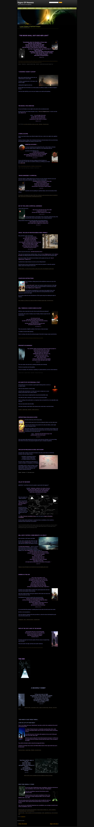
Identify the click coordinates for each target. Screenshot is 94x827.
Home (20, 8)
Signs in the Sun (54, 823)
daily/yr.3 (44, 8)
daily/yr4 (50, 8)
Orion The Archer (23, 823)
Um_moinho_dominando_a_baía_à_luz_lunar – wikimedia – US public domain (36, 124)
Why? (71, 8)
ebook (55, 8)
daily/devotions (31, 8)
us (67, 8)
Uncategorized (23, 816)
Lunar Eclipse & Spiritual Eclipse (30, 26)
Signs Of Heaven (26, 2)
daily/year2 (38, 8)
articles (24, 8)
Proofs (63, 8)
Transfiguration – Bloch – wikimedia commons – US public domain (29, 619)
